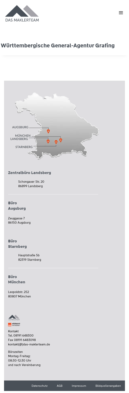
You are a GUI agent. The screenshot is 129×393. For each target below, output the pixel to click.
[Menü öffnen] (121, 12)
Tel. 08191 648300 (21, 336)
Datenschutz (40, 386)
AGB (59, 386)
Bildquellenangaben (108, 386)
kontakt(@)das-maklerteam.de (29, 344)
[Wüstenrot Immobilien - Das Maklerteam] (22, 13)
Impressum (79, 386)
